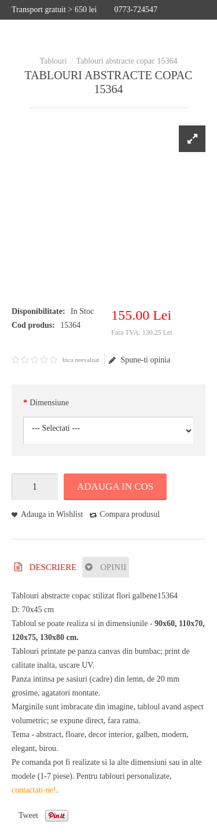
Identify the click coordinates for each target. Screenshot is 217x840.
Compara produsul (130, 514)
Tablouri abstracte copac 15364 (126, 61)
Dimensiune (49, 402)
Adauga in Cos (115, 486)
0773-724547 (135, 9)
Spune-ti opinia (139, 360)
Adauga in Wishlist (52, 514)
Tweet (28, 815)
